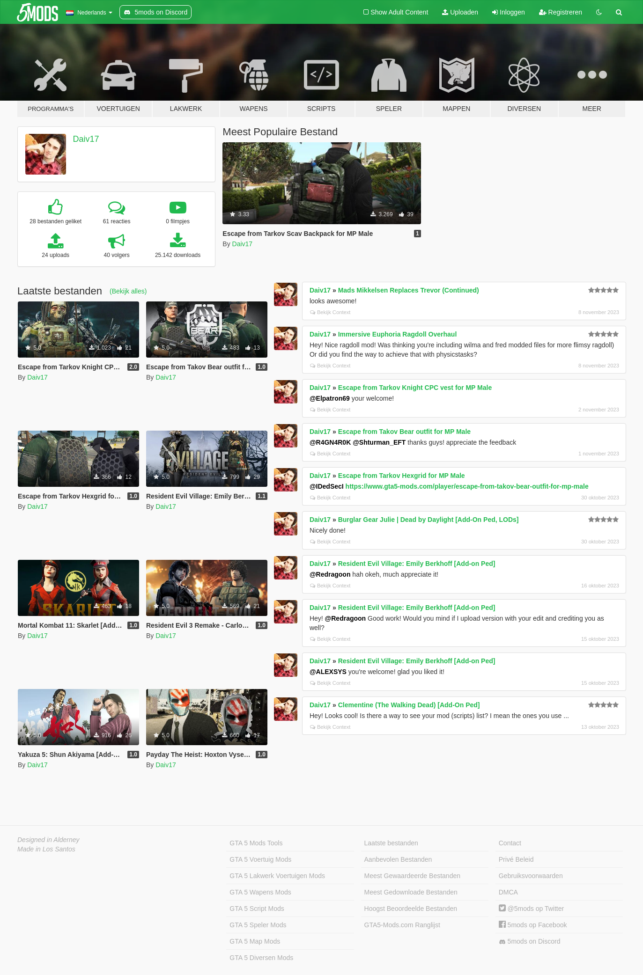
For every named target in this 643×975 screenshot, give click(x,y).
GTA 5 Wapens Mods (260, 892)
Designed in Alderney (48, 839)
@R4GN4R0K (330, 442)
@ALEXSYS (328, 671)
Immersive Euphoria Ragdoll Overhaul (397, 334)
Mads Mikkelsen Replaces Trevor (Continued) (408, 290)
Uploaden (460, 12)
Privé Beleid (516, 859)
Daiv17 (86, 139)
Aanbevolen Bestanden (398, 859)
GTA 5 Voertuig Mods (260, 859)
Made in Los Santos (46, 849)
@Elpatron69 (330, 398)
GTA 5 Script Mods (256, 908)
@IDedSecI (327, 486)
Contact (510, 843)
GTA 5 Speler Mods (257, 925)
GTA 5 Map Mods (254, 941)
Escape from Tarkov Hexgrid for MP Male (401, 475)
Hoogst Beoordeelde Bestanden (410, 908)
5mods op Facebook (533, 925)
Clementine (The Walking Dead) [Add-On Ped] (409, 705)
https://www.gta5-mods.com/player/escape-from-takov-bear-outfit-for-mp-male (467, 486)
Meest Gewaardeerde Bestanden (412, 876)
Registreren (560, 12)
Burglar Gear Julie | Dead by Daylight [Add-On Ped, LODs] (428, 519)
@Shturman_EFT (379, 442)
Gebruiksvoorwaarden (531, 876)
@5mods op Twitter (531, 908)
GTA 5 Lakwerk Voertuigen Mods (277, 876)
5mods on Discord (530, 942)
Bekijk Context (330, 312)
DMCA (508, 892)
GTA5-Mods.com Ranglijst (402, 925)
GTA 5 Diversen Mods (261, 957)
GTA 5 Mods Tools (255, 843)
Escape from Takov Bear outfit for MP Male (404, 431)
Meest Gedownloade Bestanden (411, 892)
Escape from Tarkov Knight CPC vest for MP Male (415, 387)
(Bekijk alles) (128, 291)
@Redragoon (330, 574)
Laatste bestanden (391, 843)
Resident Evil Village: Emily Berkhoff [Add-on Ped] (416, 563)
